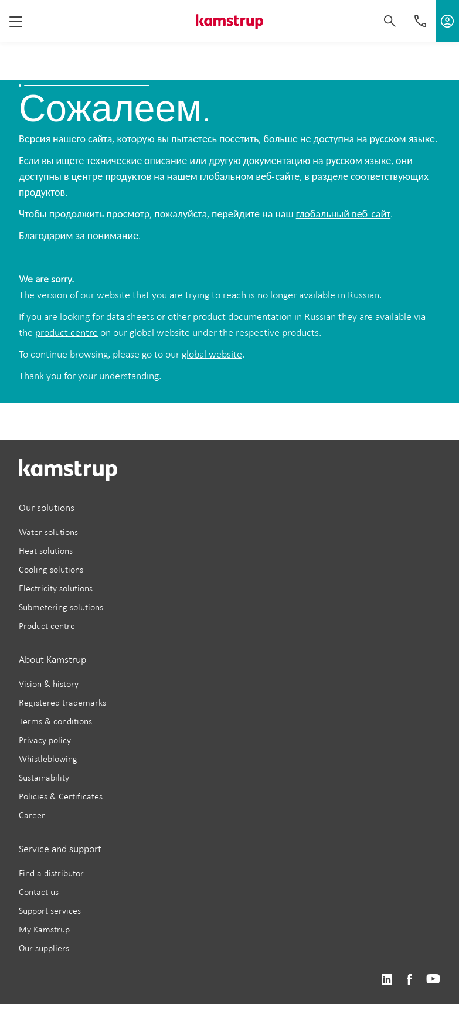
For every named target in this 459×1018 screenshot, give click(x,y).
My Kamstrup (44, 929)
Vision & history (49, 683)
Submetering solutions (61, 606)
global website (212, 354)
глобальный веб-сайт (343, 213)
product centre (66, 332)
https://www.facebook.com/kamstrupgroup (409, 979)
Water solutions (48, 531)
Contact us (39, 891)
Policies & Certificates (61, 796)
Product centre (47, 625)
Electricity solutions (56, 588)
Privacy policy (45, 739)
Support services (50, 910)
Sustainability (44, 777)
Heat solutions (46, 550)
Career (32, 814)
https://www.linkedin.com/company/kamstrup (386, 979)
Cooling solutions (51, 569)
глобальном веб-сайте (250, 176)
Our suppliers (44, 948)
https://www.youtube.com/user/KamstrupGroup (433, 979)
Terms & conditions (55, 721)
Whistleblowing (48, 758)
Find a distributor (51, 873)
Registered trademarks (62, 702)
